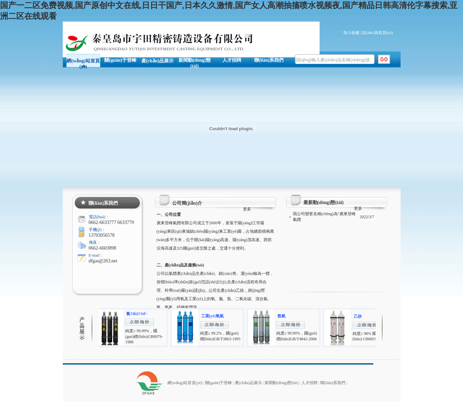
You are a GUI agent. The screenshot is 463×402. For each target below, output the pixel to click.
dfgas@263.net (103, 260)
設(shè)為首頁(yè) (377, 32)
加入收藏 (351, 32)
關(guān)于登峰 (120, 60)
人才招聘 (231, 60)
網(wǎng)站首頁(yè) (83, 62)
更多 (247, 209)
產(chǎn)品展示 (157, 60)
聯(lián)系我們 (269, 60)
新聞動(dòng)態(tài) (195, 62)
